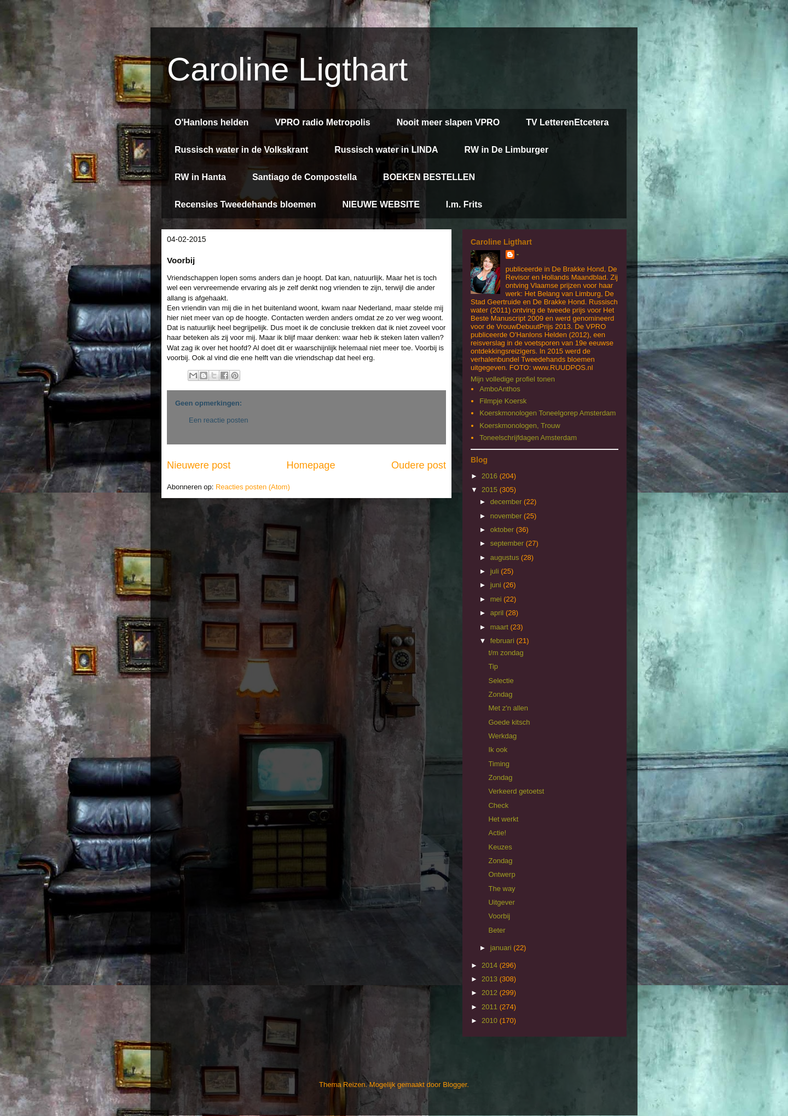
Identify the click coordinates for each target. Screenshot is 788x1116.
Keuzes (500, 847)
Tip (493, 666)
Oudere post (418, 465)
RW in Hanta (200, 177)
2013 (491, 979)
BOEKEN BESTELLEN (429, 177)
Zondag (500, 694)
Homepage (311, 465)
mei (497, 599)
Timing (498, 764)
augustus (505, 557)
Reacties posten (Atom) (253, 487)
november (507, 516)
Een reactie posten (218, 420)
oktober (503, 529)
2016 (491, 476)
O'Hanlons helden (211, 122)
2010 (491, 1020)
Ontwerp (501, 874)
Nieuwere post (198, 465)
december (507, 502)
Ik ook (497, 749)
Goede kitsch (509, 722)
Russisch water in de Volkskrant (241, 149)
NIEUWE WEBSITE (380, 204)
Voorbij (499, 916)
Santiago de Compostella (304, 177)
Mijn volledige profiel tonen (513, 379)
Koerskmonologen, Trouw (519, 425)
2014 (491, 965)
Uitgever (501, 902)
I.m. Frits (464, 204)
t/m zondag (505, 653)
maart (500, 627)
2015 (491, 489)
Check (498, 805)
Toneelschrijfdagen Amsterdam (528, 437)
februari (503, 641)
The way (501, 888)
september (508, 543)
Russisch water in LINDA (386, 149)
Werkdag (502, 736)
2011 (491, 1007)
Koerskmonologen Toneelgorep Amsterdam (547, 413)
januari (502, 948)
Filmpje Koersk (502, 401)
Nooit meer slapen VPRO (448, 122)
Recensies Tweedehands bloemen (245, 204)
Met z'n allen (508, 708)
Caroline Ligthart (287, 69)
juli (495, 571)
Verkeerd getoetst (516, 791)
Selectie (500, 680)
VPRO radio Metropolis (322, 122)
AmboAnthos (499, 389)
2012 (491, 992)
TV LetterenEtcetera (567, 122)
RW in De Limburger (507, 149)
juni (496, 585)
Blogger (455, 1084)
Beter (496, 930)
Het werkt (503, 819)
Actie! (497, 833)
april (498, 613)
